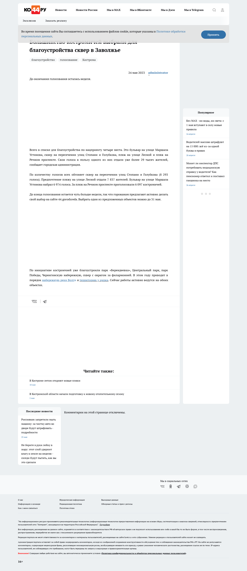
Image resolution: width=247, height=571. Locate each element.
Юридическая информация (72, 500)
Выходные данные (109, 500)
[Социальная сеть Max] (195, 486)
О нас (20, 500)
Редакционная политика (71, 504)
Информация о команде (29, 504)
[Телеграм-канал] (179, 486)
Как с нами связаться (27, 508)
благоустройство (43, 60)
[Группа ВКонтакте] (162, 486)
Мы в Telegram (194, 10)
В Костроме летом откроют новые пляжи (99, 383)
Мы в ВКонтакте (141, 10)
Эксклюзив (29, 20)
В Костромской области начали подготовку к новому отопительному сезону (99, 396)
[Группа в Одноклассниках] (170, 486)
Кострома (89, 60)
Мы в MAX (114, 10)
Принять (213, 34)
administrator (158, 73)
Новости (61, 10)
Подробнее (105, 524)
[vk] (34, 301)
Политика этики (67, 508)
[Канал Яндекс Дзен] (187, 486)
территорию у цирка (94, 280)
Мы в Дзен (168, 10)
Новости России (87, 10)
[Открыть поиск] (214, 10)
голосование (68, 60)
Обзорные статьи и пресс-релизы (116, 504)
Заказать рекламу (56, 20)
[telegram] (46, 301)
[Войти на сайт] (222, 10)
